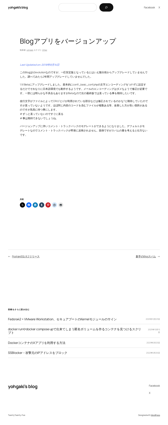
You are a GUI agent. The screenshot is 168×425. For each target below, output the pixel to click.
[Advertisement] (84, 171)
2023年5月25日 (153, 342)
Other (44, 50)
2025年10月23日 (153, 319)
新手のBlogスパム (146, 256)
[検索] (106, 7)
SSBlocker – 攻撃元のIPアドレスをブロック (37, 352)
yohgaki (29, 50)
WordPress (155, 415)
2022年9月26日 (153, 352)
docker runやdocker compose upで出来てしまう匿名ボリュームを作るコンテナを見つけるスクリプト (74, 330)
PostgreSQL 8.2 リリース (26, 256)
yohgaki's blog (18, 7)
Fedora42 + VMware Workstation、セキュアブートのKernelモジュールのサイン (62, 319)
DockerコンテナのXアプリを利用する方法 (36, 343)
